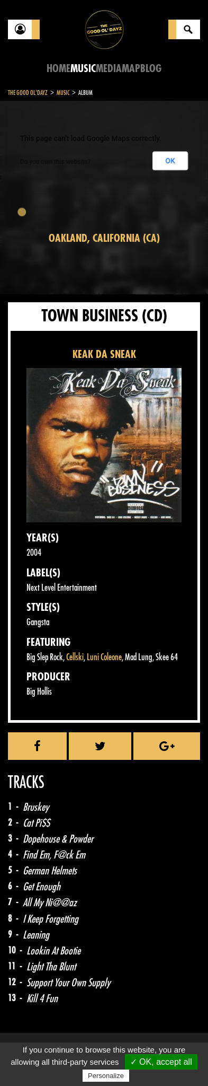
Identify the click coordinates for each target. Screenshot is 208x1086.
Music (83, 68)
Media (109, 68)
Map (131, 68)
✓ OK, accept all (161, 1061)
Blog (150, 68)
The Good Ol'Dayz (28, 93)
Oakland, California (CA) (104, 238)
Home (58, 68)
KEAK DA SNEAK (104, 354)
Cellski (75, 657)
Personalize (106, 1076)
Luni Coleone (104, 657)
